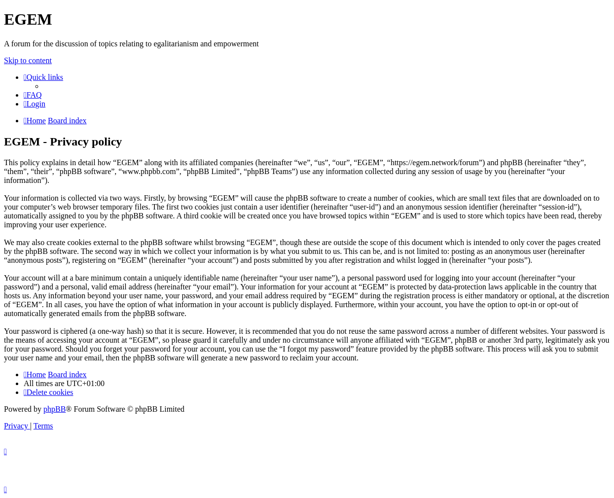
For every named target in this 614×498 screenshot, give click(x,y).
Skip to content (28, 60)
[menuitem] (33, 95)
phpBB (54, 409)
